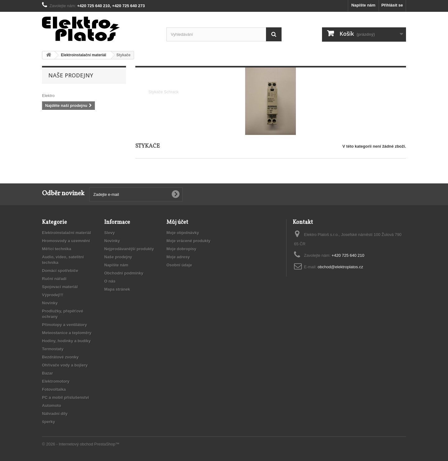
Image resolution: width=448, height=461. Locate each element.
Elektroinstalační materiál (66, 232)
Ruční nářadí (54, 278)
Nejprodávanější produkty (129, 249)
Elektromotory (55, 381)
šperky (48, 421)
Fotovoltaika (54, 389)
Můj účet (177, 222)
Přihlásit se (392, 5)
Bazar (47, 373)
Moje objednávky (182, 232)
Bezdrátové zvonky (60, 357)
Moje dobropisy (181, 249)
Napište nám (363, 5)
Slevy (109, 232)
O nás (109, 281)
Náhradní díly (55, 413)
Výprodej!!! (52, 295)
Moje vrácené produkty (188, 240)
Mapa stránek (117, 289)
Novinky (50, 303)
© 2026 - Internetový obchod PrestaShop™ (80, 444)
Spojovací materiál (60, 286)
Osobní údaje (179, 265)
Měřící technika (56, 249)
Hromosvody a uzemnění (66, 240)
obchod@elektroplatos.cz (340, 267)
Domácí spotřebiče (60, 270)
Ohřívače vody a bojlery (65, 365)
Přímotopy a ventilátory (64, 324)
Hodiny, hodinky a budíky (66, 341)
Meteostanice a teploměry (66, 332)
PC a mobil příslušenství (65, 397)
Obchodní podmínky (123, 273)
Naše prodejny (70, 75)
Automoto (51, 405)
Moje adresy (178, 257)
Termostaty (52, 349)
